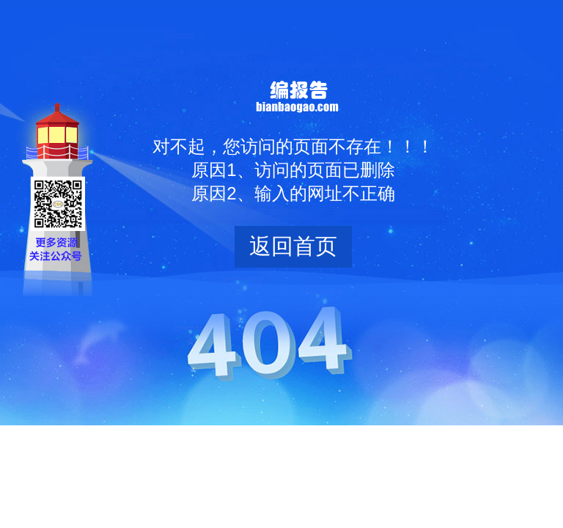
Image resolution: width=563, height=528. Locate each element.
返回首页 (293, 246)
